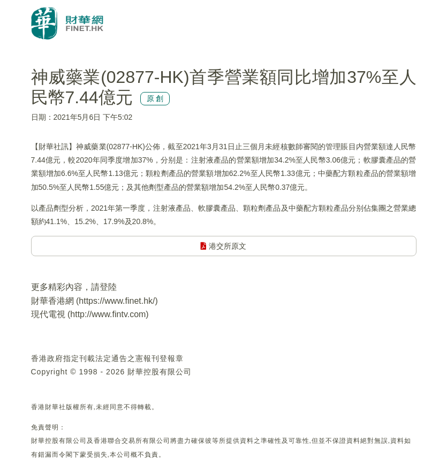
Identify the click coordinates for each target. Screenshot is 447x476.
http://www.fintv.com (108, 314)
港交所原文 (223, 246)
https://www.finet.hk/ (117, 300)
